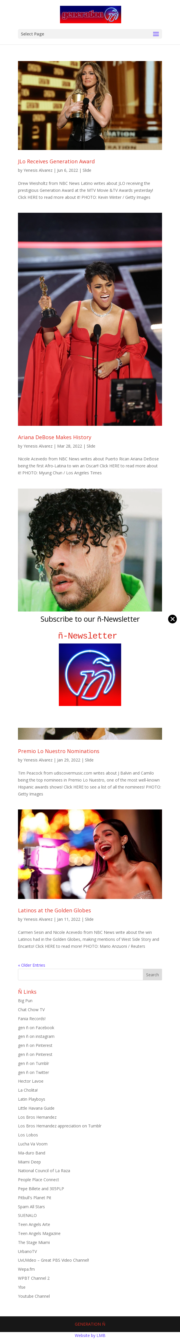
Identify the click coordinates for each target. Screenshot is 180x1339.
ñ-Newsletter (90, 636)
